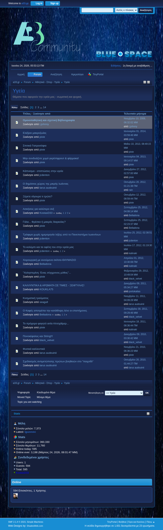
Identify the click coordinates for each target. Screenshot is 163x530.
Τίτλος (27, 113)
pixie (42, 136)
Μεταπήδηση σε (96, 393)
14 (44, 107)
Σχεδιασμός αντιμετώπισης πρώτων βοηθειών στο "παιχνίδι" (58, 361)
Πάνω (15, 374)
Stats (17, 413)
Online (16, 482)
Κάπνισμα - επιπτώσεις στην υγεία (43, 171)
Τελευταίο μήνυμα (137, 113)
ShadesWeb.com (35, 526)
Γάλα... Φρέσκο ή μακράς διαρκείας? (44, 221)
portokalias (134, 291)
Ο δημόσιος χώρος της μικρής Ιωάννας (45, 183)
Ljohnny (44, 124)
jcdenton (44, 174)
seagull (44, 302)
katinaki (133, 253)
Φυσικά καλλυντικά (34, 348)
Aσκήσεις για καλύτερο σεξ (38, 208)
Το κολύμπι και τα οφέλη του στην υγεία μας (48, 247)
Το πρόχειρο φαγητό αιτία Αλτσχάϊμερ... (46, 323)
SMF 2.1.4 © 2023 (17, 522)
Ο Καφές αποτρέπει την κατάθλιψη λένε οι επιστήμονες (55, 310)
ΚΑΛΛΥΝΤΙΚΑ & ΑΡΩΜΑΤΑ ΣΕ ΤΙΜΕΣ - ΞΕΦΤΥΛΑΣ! (53, 285)
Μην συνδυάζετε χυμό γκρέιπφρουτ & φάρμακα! (51, 158)
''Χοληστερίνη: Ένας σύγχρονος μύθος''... (47, 272)
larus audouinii (48, 187)
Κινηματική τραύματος (35, 298)
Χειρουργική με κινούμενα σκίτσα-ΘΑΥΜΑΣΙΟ (49, 259)
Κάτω (14, 107)
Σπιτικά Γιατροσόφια (34, 145)
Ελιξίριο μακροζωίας (34, 132)
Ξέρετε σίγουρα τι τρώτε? (37, 196)
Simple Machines (35, 522)
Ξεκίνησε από (41, 113)
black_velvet (135, 278)
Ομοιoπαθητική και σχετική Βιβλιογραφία (49, 120)
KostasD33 (22, 472)
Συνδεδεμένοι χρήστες (33, 457)
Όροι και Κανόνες (136, 522)
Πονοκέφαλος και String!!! (38, 336)
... (41, 107)
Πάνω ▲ (151, 522)
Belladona (134, 215)
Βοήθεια (122, 522)
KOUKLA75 (46, 289)
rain (131, 190)
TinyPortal (112, 522)
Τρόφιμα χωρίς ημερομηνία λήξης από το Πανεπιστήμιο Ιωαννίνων (62, 234)
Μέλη (21, 423)
